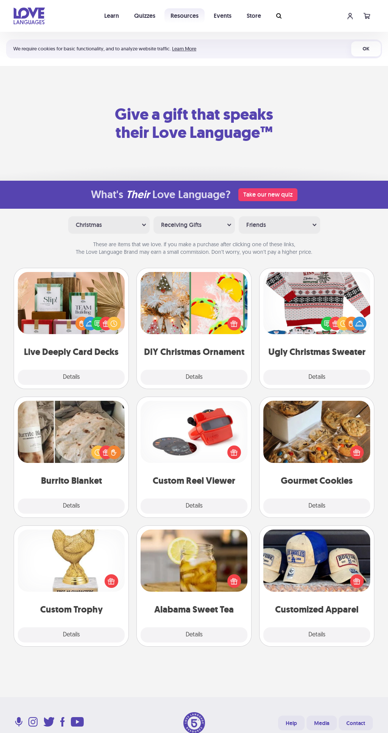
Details (71, 377)
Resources (185, 16)
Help (291, 723)
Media (321, 723)
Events (223, 16)
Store (254, 16)
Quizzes (144, 16)
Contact (355, 723)
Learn (111, 16)
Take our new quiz (268, 194)
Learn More (184, 48)
